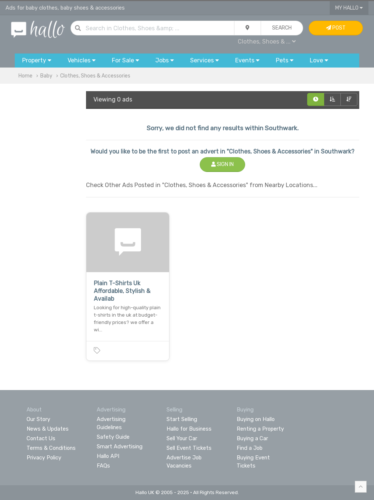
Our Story (38, 419)
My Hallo (349, 8)
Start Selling (182, 419)
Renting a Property (260, 428)
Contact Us (41, 438)
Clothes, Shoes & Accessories (95, 76)
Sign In (222, 164)
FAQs (103, 465)
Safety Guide (113, 437)
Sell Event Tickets (189, 448)
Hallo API (108, 456)
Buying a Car (252, 438)
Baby (46, 76)
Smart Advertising (120, 446)
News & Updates (48, 428)
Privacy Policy (44, 457)
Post (336, 28)
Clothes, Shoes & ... (267, 41)
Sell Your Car (182, 438)
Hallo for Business (189, 428)
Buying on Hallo (256, 419)
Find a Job (250, 448)
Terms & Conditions (51, 448)
